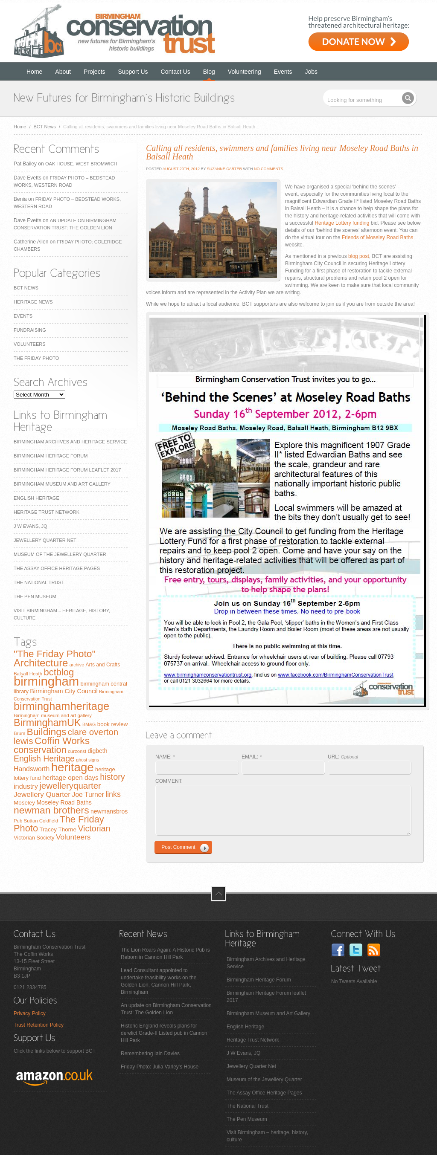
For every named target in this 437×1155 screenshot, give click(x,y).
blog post (358, 256)
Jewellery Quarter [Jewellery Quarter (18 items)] (42, 794)
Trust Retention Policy (39, 1025)
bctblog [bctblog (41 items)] (59, 672)
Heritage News (33, 301)
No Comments (268, 169)
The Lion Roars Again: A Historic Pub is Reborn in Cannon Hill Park (165, 953)
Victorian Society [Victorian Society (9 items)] (34, 837)
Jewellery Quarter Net (45, 540)
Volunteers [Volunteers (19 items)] (73, 837)
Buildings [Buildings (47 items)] (47, 731)
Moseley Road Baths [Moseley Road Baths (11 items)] (63, 802)
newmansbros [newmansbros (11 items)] (109, 811)
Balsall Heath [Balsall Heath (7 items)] (28, 673)
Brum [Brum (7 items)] (19, 733)
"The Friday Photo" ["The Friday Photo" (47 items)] (55, 653)
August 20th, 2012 (181, 169)
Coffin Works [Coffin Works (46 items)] (62, 740)
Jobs (311, 71)
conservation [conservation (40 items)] (40, 749)
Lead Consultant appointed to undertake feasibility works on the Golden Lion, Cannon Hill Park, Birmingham (158, 981)
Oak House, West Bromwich (81, 163)
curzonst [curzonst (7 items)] (77, 751)
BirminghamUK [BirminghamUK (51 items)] (47, 722)
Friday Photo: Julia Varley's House (159, 1067)
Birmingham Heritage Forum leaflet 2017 (67, 469)
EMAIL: (252, 757)
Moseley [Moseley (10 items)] (24, 802)
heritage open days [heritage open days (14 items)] (70, 777)
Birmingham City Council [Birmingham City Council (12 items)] (63, 691)
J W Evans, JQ (30, 526)
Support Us (133, 71)
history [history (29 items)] (112, 777)
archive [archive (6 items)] (77, 664)
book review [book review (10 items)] (112, 724)
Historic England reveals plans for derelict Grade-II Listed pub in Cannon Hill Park (164, 1033)
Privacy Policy (30, 1013)
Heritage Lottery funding (342, 223)
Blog (209, 71)
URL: (343, 757)
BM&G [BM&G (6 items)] (89, 724)
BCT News (45, 126)
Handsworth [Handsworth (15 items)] (32, 769)
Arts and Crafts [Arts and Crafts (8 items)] (102, 665)
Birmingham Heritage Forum (50, 455)
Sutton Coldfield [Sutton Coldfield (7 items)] (41, 820)
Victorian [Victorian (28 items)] (94, 828)
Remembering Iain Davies (150, 1054)
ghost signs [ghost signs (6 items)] (87, 759)
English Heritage (36, 498)
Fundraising (30, 330)
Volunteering (244, 71)
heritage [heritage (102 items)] (72, 767)
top (218, 893)
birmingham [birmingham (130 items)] (46, 681)
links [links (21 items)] (113, 794)
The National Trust (39, 582)
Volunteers (30, 344)
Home (34, 71)
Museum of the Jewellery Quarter (60, 554)
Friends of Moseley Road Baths (377, 237)
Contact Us (175, 71)
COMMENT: (169, 781)
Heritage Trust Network (46, 512)
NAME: (165, 757)
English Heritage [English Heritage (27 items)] (44, 758)
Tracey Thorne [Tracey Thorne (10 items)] (57, 829)
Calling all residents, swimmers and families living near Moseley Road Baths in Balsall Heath (282, 152)
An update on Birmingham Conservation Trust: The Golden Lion (166, 1009)
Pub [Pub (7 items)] (18, 820)
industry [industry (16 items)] (26, 786)
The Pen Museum (35, 596)
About (63, 71)
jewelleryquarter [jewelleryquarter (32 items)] (70, 785)
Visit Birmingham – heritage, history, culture (267, 1136)
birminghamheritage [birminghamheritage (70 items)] (61, 706)
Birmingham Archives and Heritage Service (70, 441)
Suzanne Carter (224, 169)
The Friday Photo (36, 358)
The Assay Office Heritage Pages (57, 568)
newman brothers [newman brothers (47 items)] (51, 810)
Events (283, 71)
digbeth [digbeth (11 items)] (98, 750)
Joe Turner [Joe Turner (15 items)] (88, 794)
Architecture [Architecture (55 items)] (41, 663)
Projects (94, 71)
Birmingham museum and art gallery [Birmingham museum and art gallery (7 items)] (53, 715)
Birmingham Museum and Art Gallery (62, 483)
